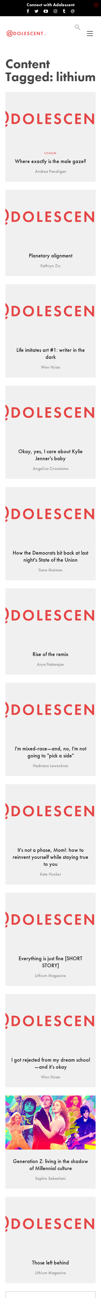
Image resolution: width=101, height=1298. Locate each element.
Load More (50, 1222)
